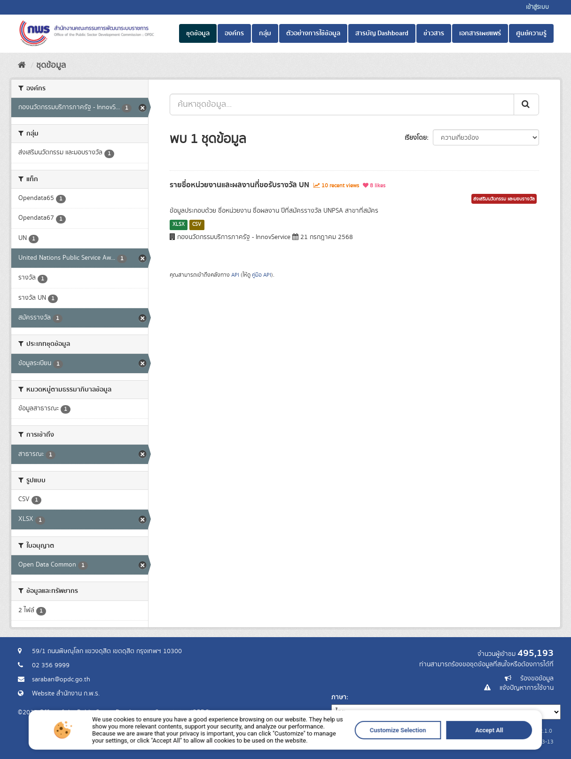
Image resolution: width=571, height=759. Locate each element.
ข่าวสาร (433, 33)
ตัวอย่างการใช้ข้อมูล (313, 33)
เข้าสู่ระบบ (537, 7)
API (235, 275)
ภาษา (338, 697)
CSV (196, 224)
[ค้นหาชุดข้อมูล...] (342, 104)
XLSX (178, 224)
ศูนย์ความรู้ (531, 33)
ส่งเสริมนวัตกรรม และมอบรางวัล (504, 199)
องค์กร (234, 33)
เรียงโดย (416, 138)
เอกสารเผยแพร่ (480, 33)
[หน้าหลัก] (22, 65)
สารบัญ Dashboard (381, 33)
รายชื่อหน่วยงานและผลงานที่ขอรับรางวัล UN (239, 185)
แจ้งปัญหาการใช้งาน (527, 688)
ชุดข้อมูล (198, 33)
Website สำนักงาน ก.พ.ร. (66, 693)
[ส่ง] (526, 104)
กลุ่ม (265, 33)
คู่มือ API (261, 275)
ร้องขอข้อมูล (537, 678)
